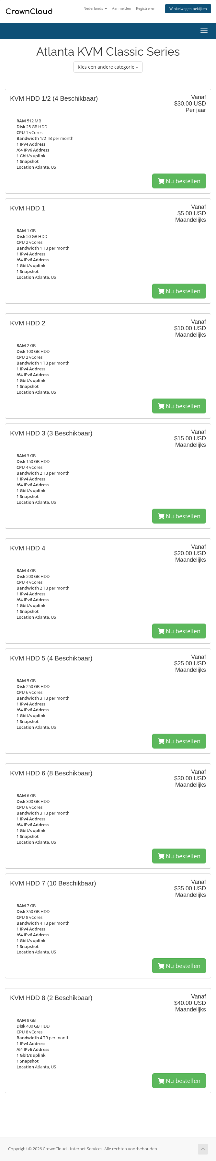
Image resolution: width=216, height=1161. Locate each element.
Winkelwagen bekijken (188, 8)
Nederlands (95, 8)
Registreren (145, 8)
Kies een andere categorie (108, 67)
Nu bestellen (179, 181)
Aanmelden (121, 8)
